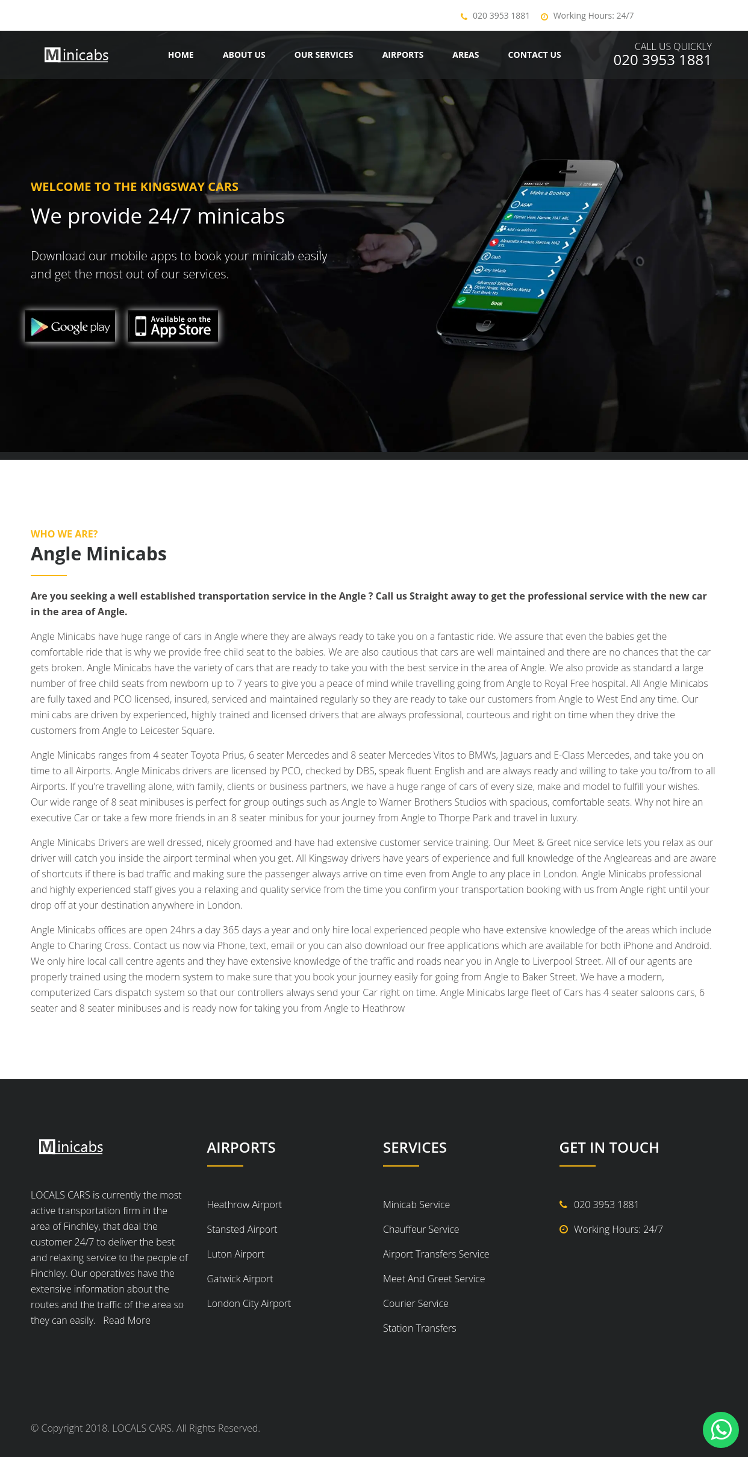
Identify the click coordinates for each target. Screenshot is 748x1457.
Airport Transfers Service (436, 1254)
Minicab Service (416, 1204)
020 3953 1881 (501, 15)
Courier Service (416, 1303)
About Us (244, 54)
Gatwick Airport (240, 1278)
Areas (465, 54)
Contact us (534, 54)
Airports (403, 54)
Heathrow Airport (244, 1204)
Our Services (324, 54)
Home (181, 54)
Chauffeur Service (421, 1229)
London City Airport (249, 1303)
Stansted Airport (242, 1229)
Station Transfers (420, 1328)
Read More (124, 1320)
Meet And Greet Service (434, 1278)
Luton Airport (236, 1254)
